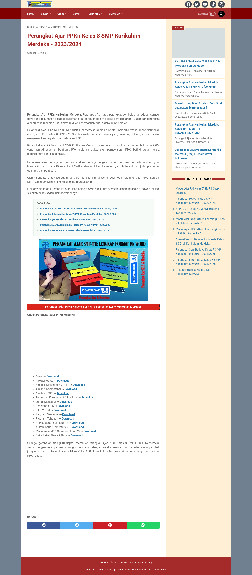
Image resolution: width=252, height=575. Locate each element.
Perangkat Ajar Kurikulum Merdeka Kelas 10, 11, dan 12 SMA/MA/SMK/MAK (197, 129)
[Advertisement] (93, 83)
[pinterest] (110, 525)
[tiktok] (212, 4)
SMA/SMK (114, 13)
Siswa (44, 13)
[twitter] (196, 4)
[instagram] (221, 4)
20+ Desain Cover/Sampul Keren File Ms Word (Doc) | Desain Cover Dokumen (198, 154)
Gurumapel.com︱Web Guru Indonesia (126, 569)
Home (30, 13)
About (113, 562)
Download (52, 376)
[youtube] (204, 4)
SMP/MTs (94, 13)
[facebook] (188, 4)
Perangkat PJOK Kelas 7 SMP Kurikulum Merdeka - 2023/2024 (74, 230)
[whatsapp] (143, 525)
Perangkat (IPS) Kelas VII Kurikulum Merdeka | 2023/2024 (72, 219)
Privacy (148, 562)
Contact (124, 562)
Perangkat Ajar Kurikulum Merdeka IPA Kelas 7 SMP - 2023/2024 (76, 225)
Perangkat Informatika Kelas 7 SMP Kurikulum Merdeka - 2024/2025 (78, 214)
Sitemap (136, 562)
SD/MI (76, 13)
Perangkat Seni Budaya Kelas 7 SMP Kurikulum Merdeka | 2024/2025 (78, 208)
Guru (60, 13)
